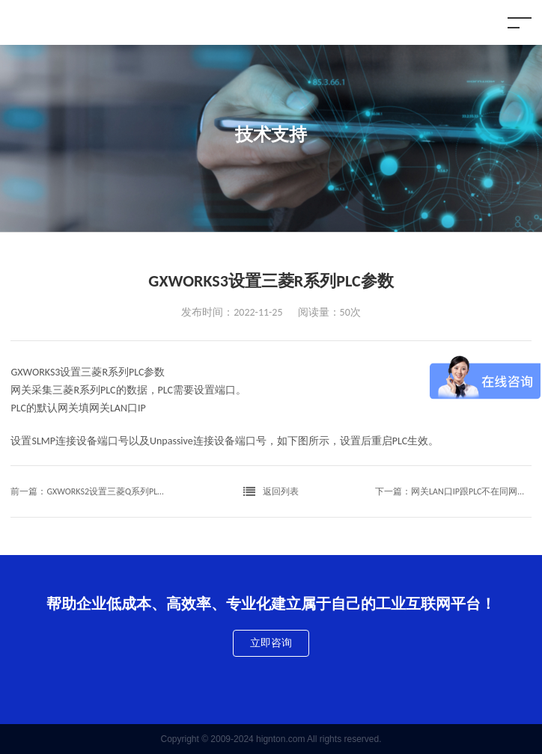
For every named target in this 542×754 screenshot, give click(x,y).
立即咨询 (271, 643)
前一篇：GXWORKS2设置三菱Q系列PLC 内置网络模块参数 (88, 491)
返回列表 (271, 491)
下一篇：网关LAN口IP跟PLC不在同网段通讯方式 (453, 491)
